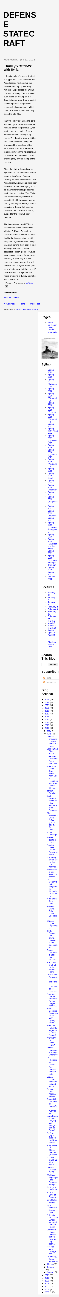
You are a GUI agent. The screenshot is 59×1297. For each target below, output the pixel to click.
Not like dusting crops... (51, 839)
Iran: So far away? (52, 1201)
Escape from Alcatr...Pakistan (52, 1092)
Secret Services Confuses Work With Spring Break (52, 1015)
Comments (49, 682)
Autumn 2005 (51, 578)
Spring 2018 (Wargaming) (52, 418)
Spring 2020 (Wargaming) (52, 397)
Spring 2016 (51, 446)
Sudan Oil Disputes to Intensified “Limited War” (52, 1106)
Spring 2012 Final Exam (52, 751)
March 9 (51, 623)
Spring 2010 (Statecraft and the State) (52, 544)
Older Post (35, 304)
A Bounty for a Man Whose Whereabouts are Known (52, 1221)
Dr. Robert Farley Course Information (52, 330)
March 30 (52, 628)
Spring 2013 (51, 493)
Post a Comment (11, 297)
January (51, 1272)
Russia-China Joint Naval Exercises (52, 912)
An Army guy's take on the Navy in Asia (52, 1138)
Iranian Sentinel (51, 792)
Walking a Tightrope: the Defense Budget (52, 1180)
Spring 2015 (51, 469)
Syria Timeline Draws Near (52, 1209)
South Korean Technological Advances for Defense (52, 803)
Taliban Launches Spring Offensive (52, 1051)
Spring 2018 (51, 404)
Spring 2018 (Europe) (52, 409)
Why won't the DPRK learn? (51, 1041)
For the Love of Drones (51, 1194)
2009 (47, 1281)
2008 (47, 1283)
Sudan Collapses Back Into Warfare (52, 955)
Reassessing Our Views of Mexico (52, 873)
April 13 (51, 632)
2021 (47, 705)
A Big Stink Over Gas (51, 901)
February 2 (53, 607)
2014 (47, 722)
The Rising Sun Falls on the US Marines (52, 862)
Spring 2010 (51, 535)
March (50, 1264)
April (49, 734)
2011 (47, 1275)
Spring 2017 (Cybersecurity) (52, 439)
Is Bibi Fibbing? (52, 833)
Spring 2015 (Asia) (51, 475)
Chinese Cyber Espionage (52, 924)
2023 (47, 699)
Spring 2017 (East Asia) (53, 431)
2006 (47, 1289)
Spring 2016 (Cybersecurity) (52, 453)
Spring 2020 (51, 390)
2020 (47, 708)
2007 (47, 1286)
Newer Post (9, 304)
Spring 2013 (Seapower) (53, 500)
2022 (47, 702)
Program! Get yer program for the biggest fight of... (52, 1000)
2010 (47, 1278)
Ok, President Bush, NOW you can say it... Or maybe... (52, 821)
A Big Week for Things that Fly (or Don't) (52, 1150)
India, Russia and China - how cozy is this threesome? (52, 939)
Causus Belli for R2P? (51, 1169)
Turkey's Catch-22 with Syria (52, 1161)
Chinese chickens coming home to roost (52, 741)
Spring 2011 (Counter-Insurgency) (52, 527)
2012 (47, 728)
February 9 (53, 609)
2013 (47, 725)
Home (22, 304)
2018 (47, 711)
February (51, 1267)
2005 (47, 1292)
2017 (47, 714)
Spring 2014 (51, 481)
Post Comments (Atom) (27, 309)
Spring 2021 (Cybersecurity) (52, 383)
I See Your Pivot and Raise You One (52, 760)
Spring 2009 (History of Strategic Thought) (52, 560)
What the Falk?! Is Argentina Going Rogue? (52, 1030)
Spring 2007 (51, 573)
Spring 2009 (51, 552)
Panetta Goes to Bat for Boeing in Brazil (52, 850)
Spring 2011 (51, 519)
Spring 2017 (51, 425)
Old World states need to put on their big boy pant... (51, 1237)
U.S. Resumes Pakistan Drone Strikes (52, 783)
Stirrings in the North (52, 1188)
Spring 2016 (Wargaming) (52, 462)
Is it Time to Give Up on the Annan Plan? (52, 967)
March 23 (52, 625)
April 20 (51, 635)
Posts (47, 678)
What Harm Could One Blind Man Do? (52, 771)
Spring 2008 (51, 568)
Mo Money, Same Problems (52, 1259)
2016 (47, 716)
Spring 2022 (51, 371)
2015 (47, 719)
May (49, 731)
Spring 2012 (51, 507)
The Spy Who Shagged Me (52, 1250)
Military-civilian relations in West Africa (52, 1082)
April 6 (51, 630)
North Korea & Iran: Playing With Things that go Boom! (52, 1123)
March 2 (51, 621)
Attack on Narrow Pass (52, 644)
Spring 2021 (51, 375)
